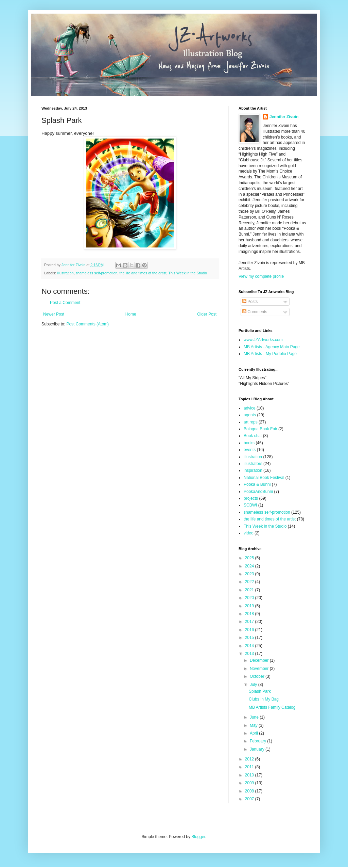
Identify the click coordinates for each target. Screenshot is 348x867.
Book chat (253, 435)
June (255, 717)
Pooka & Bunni (257, 484)
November (260, 668)
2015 (250, 637)
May (254, 725)
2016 (250, 629)
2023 (250, 574)
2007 (250, 799)
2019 (250, 606)
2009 (250, 783)
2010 (250, 775)
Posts (250, 301)
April (254, 733)
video (249, 533)
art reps (251, 422)
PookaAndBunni (258, 491)
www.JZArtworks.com (263, 339)
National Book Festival (264, 477)
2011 (250, 767)
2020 (250, 597)
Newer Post (53, 314)
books (249, 442)
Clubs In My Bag (264, 699)
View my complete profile (261, 276)
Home (130, 314)
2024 (250, 566)
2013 (250, 653)
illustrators (253, 463)
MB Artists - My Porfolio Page (270, 353)
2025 (250, 558)
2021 (250, 590)
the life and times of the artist (142, 273)
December (260, 660)
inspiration (253, 470)
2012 (250, 759)
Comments (254, 311)
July (254, 684)
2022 (250, 581)
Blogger (198, 836)
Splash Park (260, 691)
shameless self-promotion (96, 273)
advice (250, 408)
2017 (250, 621)
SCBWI (250, 505)
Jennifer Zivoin (283, 116)
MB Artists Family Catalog (272, 707)
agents (250, 415)
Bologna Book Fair (260, 429)
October (257, 676)
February (258, 741)
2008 (250, 791)
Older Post (206, 314)
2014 (250, 645)
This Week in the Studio (187, 273)
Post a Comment (65, 302)
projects (251, 498)
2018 (250, 613)
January (257, 749)
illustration (65, 273)
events (250, 449)
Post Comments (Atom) (87, 324)
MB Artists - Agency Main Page (272, 346)
